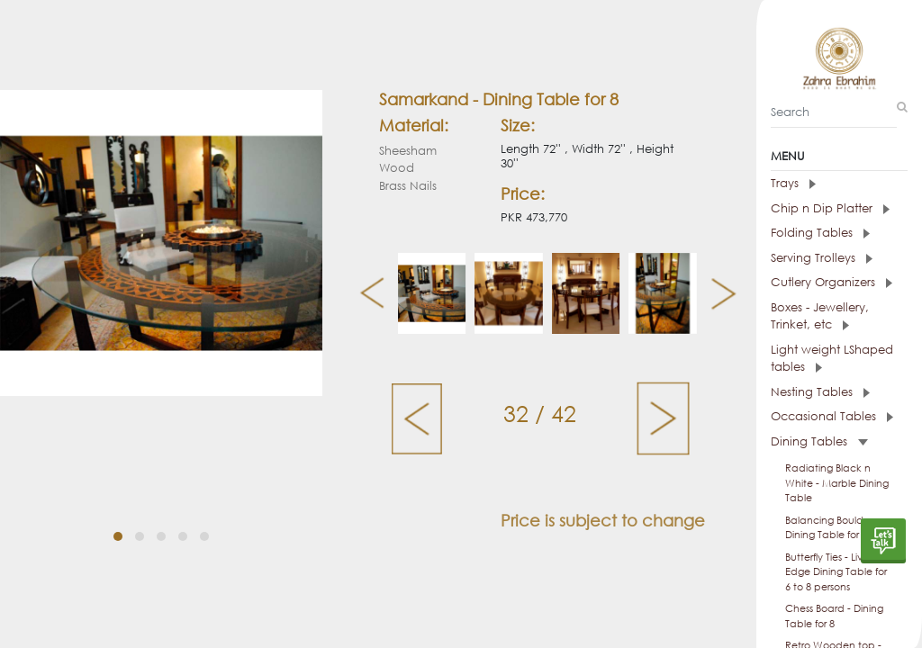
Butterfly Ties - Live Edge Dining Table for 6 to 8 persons (836, 572)
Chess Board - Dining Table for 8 (834, 616)
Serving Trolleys (821, 258)
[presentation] (365, 293)
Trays (793, 183)
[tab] (839, 183)
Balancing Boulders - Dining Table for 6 (833, 528)
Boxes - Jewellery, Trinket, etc (820, 316)
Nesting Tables (820, 392)
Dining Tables (819, 441)
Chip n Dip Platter (830, 208)
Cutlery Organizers (831, 282)
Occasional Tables (832, 416)
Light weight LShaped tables (832, 358)
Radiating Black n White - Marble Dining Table (837, 483)
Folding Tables (820, 232)
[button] (118, 536)
